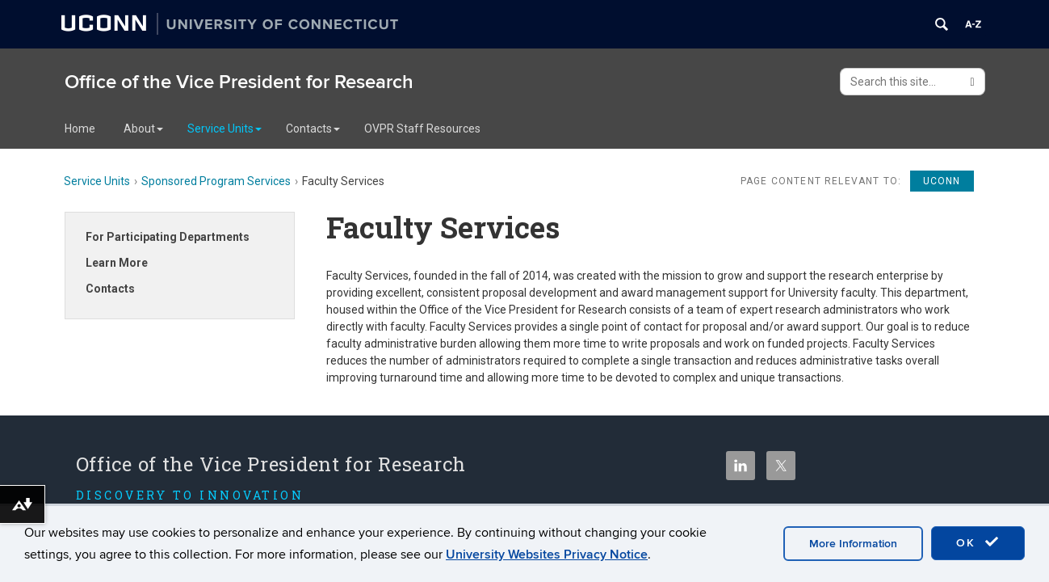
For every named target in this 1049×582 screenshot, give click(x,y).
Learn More (117, 262)
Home (80, 128)
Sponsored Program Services (216, 181)
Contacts (313, 128)
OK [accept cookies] (978, 542)
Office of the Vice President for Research (239, 82)
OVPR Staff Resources (422, 128)
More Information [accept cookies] (853, 543)
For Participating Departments (168, 236)
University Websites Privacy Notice (547, 554)
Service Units (224, 128)
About (143, 128)
